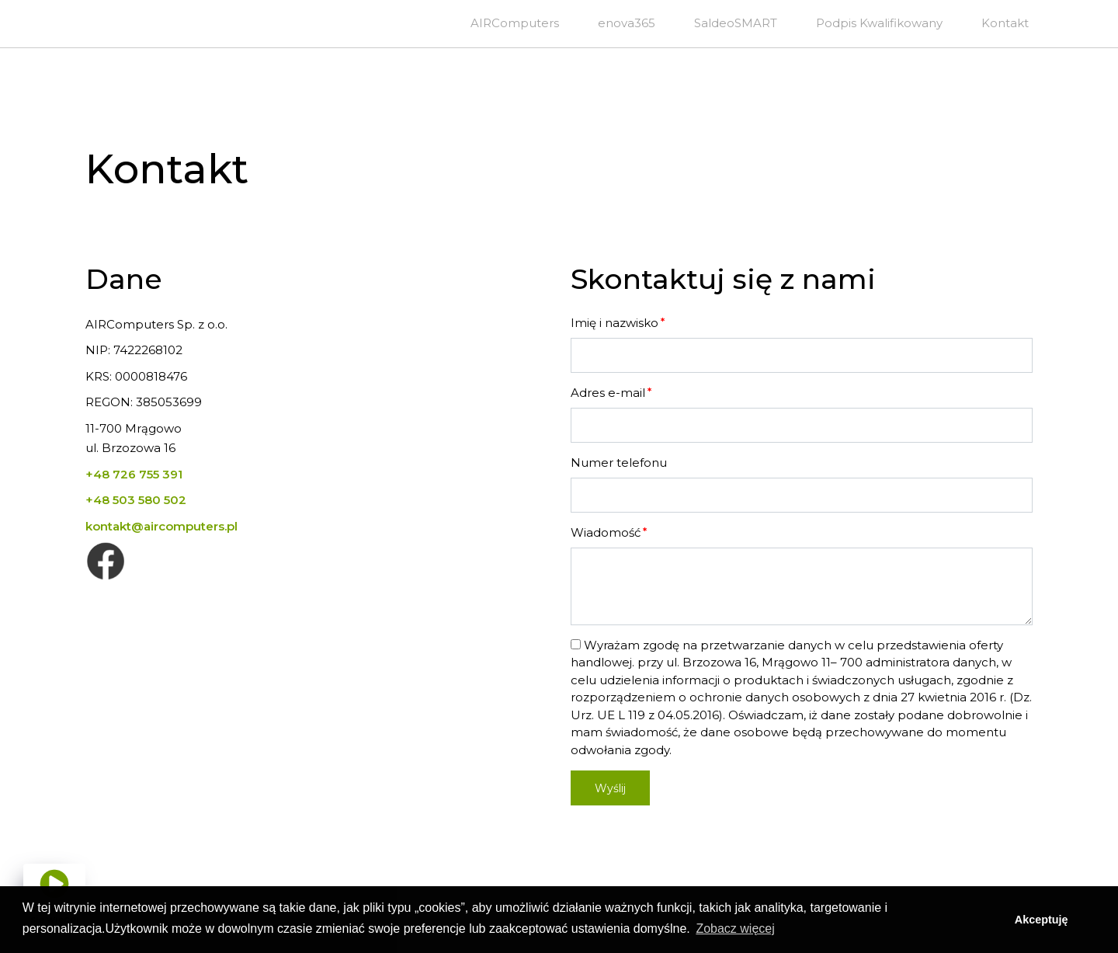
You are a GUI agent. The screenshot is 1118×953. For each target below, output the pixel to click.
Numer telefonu (619, 462)
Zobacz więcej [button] (735, 928)
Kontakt (1005, 23)
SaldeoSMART (735, 23)
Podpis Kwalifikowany (879, 23)
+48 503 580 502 (135, 499)
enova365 (626, 23)
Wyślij (610, 788)
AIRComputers (514, 23)
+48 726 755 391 (133, 474)
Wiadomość (606, 532)
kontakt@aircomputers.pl (161, 526)
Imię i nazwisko (614, 322)
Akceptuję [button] (1041, 919)
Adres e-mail (608, 392)
